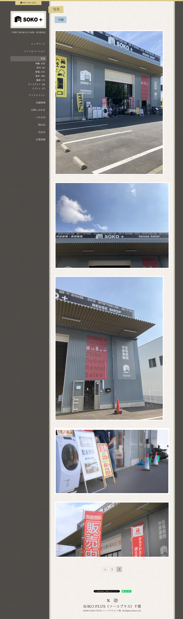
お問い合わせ (38, 110)
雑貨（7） (41, 80)
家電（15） (40, 72)
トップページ (38, 44)
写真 (43, 59)
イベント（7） (39, 89)
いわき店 (40, 117)
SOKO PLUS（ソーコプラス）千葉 (112, 606)
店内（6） (41, 68)
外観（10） (40, 64)
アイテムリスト (37, 95)
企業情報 (40, 139)
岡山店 (41, 125)
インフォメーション (34, 51)
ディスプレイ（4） (37, 84)
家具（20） (40, 76)
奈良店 (41, 132)
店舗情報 (40, 102)
